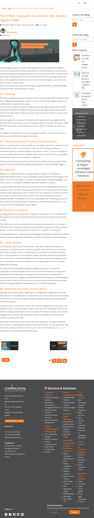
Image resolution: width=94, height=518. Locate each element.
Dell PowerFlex (68, 494)
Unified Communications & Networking (52, 429)
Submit (74, 512)
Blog (9, 8)
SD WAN (48, 452)
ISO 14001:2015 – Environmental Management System (15, 454)
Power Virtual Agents (80, 489)
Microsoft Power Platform (82, 476)
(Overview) (82, 499)
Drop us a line (61, 328)
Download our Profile (14, 421)
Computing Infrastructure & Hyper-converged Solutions (69, 445)
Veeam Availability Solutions (67, 466)
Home (4, 8)
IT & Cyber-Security (81, 395)
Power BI (81, 501)
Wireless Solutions (51, 439)
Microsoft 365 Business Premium (68, 429)
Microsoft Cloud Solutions (67, 416)
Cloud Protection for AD (82, 467)
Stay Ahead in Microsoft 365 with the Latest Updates (86, 99)
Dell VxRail (67, 496)
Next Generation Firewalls (82, 402)
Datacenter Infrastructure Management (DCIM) (52, 405)
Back (5, 360)
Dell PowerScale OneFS (67, 488)
